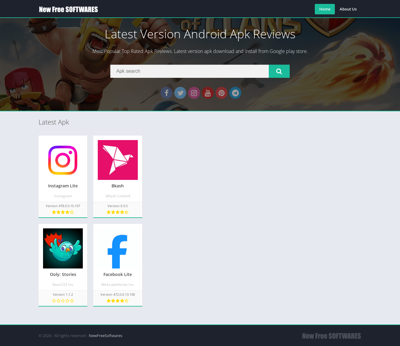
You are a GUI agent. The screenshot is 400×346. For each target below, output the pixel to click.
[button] (279, 71)
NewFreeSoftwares (105, 335)
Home (324, 9)
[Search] (200, 71)
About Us (348, 9)
